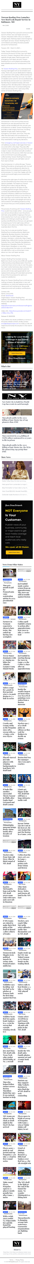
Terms (11, 1260)
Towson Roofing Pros (10, 69)
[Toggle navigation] (17, 10)
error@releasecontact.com (10, 323)
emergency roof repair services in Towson (18, 143)
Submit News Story (17, 353)
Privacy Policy (20, 1260)
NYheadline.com (13, 1261)
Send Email (9, 295)
